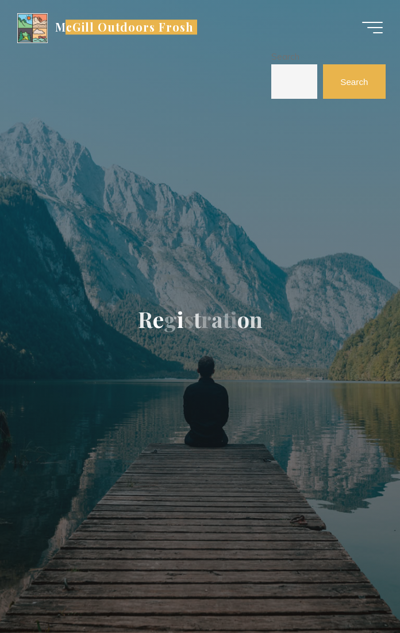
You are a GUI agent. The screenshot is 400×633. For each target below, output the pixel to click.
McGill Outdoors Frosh (124, 27)
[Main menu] (372, 27)
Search (285, 56)
